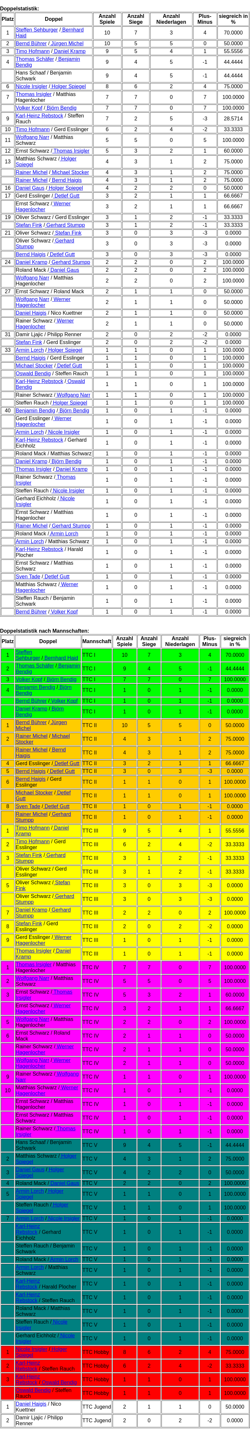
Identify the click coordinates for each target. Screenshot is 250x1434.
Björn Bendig (60, 108)
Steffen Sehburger (37, 30)
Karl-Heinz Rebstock (39, 115)
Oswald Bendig (33, 373)
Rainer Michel (32, 172)
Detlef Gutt (66, 196)
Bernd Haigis (66, 180)
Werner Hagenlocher (43, 206)
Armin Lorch (30, 350)
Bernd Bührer (31, 43)
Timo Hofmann (32, 51)
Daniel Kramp (69, 51)
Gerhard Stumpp (65, 225)
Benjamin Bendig (35, 410)
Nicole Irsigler (31, 86)
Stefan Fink (29, 225)
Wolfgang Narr (32, 137)
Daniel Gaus (30, 188)
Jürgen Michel (66, 43)
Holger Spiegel (68, 86)
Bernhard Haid (60, 658)
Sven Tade (28, 576)
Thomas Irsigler (33, 94)
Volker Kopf (29, 108)
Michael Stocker (69, 172)
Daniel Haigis (31, 313)
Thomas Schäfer (35, 59)
